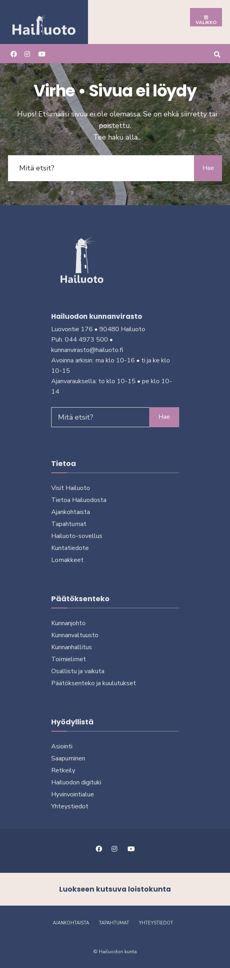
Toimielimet (68, 659)
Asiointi (61, 746)
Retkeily (63, 770)
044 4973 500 (86, 339)
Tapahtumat (68, 524)
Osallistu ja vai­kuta (77, 671)
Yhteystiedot (69, 806)
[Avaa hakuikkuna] (217, 53)
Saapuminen (68, 758)
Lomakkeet (67, 560)
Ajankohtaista (70, 512)
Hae (208, 168)
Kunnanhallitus (71, 647)
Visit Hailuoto (70, 488)
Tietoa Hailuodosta (78, 500)
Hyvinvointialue (72, 794)
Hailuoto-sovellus (76, 536)
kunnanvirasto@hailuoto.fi (87, 350)
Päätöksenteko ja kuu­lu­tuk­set (93, 683)
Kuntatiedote (70, 548)
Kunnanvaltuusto (74, 635)
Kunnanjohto (68, 623)
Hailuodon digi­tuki (76, 782)
